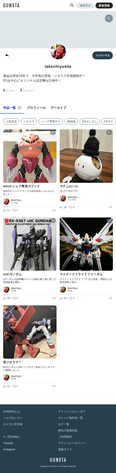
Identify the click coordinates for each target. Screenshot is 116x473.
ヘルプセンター (12, 417)
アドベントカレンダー (72, 411)
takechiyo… (17, 200)
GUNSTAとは (11, 411)
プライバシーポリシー (72, 443)
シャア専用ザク (50, 121)
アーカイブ (58, 107)
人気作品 (11, 121)
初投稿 (71, 121)
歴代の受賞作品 (67, 430)
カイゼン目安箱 (12, 424)
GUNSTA (11, 5)
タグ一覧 (63, 424)
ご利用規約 (65, 436)
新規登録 (104, 5)
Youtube (8, 443)
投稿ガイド (65, 449)
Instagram (9, 449)
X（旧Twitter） (12, 436)
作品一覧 (12, 108)
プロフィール (36, 107)
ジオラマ (28, 121)
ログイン (85, 5)
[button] (72, 5)
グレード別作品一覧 (70, 417)
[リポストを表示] (54, 210)
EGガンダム (89, 121)
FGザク (108, 121)
